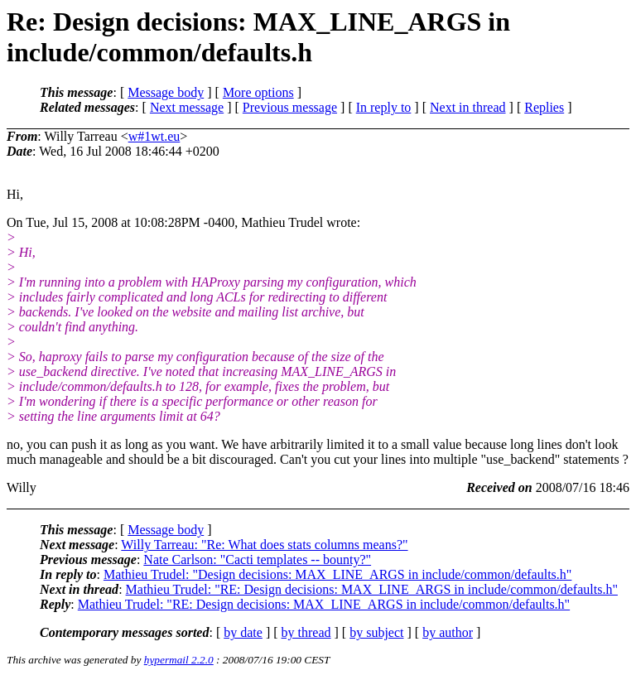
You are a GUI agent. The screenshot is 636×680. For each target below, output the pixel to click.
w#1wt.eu (154, 136)
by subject (376, 632)
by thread (306, 632)
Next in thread (468, 107)
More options (258, 92)
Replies (544, 107)
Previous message (290, 107)
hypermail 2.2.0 (179, 659)
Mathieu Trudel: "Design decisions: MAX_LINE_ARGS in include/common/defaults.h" (337, 574)
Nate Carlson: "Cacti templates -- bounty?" (257, 559)
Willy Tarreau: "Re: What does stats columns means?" (264, 545)
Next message (187, 107)
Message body (166, 92)
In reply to (384, 107)
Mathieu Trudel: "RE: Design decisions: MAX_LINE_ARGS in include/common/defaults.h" (372, 589)
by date (243, 632)
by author (447, 632)
